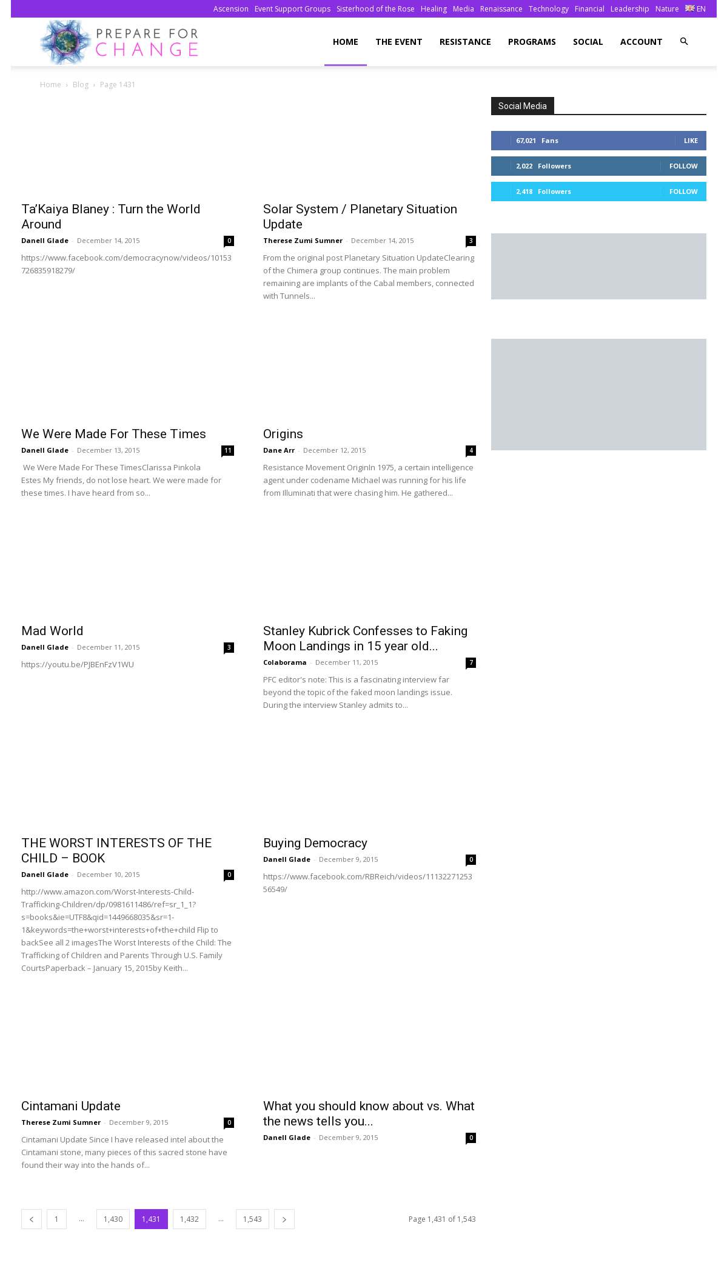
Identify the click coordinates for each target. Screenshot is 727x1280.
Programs (532, 41)
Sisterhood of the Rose (376, 9)
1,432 (189, 1219)
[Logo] (123, 42)
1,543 (252, 1219)
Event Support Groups (292, 9)
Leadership (630, 9)
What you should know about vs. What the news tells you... (369, 1113)
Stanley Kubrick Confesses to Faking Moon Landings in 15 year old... (365, 638)
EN (695, 9)
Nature (667, 9)
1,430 (113, 1219)
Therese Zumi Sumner (303, 240)
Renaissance (501, 9)
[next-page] (284, 1219)
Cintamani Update (71, 1106)
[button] (684, 41)
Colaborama (285, 662)
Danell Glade (45, 240)
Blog (81, 84)
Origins (283, 434)
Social (588, 41)
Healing (434, 9)
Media (463, 9)
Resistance (465, 41)
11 (228, 450)
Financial (590, 9)
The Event (399, 41)
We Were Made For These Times (113, 434)
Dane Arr (279, 450)
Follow (683, 165)
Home (345, 41)
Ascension (231, 9)
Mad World (52, 631)
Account (641, 41)
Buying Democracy (315, 843)
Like (691, 140)
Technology (549, 9)
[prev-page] (31, 1219)
